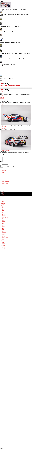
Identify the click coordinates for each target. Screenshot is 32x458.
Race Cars (3, 243)
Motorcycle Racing (4, 126)
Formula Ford (3, 220)
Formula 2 (3, 201)
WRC (2, 213)
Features (3, 192)
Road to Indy (3, 211)
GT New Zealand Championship (5, 150)
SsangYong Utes (4, 230)
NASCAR (3, 212)
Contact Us (2, 194)
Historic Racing (4, 128)
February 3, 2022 (2, 98)
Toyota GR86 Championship (5, 217)
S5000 (3, 238)
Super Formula (3, 205)
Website (1, 165)
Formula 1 (3, 200)
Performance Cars (3, 245)
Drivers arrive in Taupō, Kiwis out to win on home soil (10, 37)
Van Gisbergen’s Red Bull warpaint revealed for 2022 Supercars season (13, 9)
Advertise (2, 193)
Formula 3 (3, 95)
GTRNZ (3, 152)
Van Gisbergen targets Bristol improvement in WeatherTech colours (12, 58)
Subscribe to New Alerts (2, 86)
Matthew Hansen (2, 97)
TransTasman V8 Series (4, 222)
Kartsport (3, 231)
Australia (2, 233)
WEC (2, 206)
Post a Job (3, 247)
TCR (2, 104)
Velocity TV (2, 244)
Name (1, 162)
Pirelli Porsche (3, 226)
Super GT (3, 204)
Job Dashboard (4, 248)
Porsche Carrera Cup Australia (5, 236)
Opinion (3, 241)
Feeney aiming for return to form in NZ (7, 64)
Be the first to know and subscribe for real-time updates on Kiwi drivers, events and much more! (10, 85)
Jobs (1, 205)
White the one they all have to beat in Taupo (8, 48)
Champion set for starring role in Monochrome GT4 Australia (11, 26)
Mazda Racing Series (4, 227)
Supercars (3, 234)
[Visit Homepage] (4, 84)
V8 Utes (3, 223)
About (1, 192)
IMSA (3, 210)
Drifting (3, 219)
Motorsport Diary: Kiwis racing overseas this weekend (10, 42)
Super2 (3, 235)
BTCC (3, 208)
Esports (3, 203)
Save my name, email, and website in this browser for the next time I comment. (9, 166)
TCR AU (3, 239)
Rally (2, 218)
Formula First (3, 221)
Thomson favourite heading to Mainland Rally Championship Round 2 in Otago (15, 53)
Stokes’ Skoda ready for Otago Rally (6, 78)
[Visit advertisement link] (5, 74)
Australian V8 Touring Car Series (5, 179)
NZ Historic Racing (4, 232)
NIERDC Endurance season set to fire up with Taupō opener (11, 31)
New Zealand (2, 216)
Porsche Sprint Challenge (5, 237)
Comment (1, 161)
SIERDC (3, 163)
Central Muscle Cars (4, 225)
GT (2, 207)
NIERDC (3, 228)
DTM (2, 209)
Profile (3, 242)
